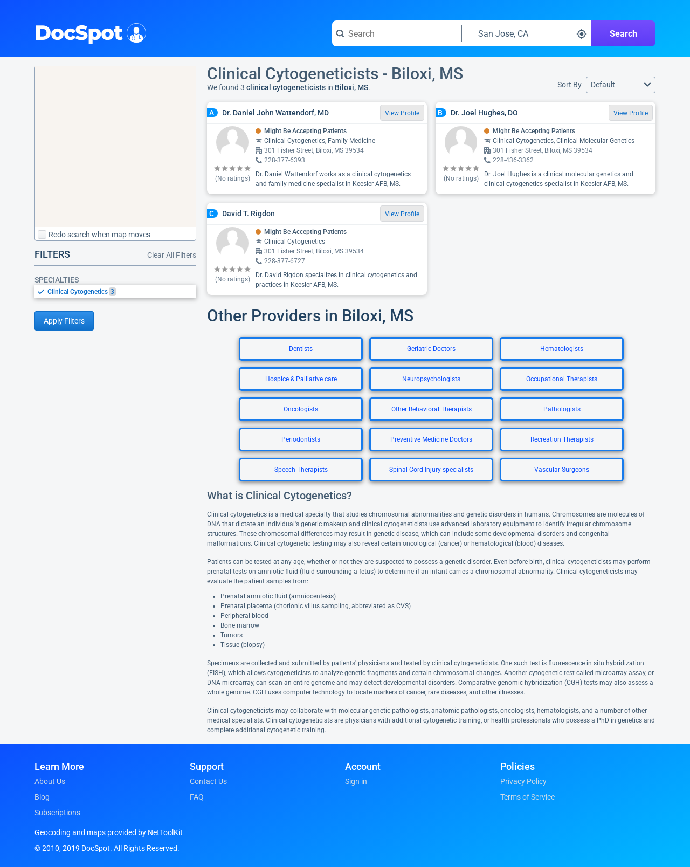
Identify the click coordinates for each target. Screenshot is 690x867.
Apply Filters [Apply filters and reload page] (64, 320)
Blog (42, 797)
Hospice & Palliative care (301, 379)
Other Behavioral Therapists (431, 409)
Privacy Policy (523, 781)
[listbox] (115, 291)
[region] (115, 146)
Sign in (356, 781)
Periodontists (300, 439)
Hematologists (561, 349)
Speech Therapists (301, 469)
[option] (121, 291)
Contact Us (208, 781)
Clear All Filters (171, 255)
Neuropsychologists (431, 379)
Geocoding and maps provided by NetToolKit (108, 832)
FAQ (197, 797)
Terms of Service (527, 797)
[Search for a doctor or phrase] (396, 33)
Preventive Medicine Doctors (431, 439)
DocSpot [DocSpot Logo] (88, 32)
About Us (49, 781)
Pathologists (562, 409)
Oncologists (301, 409)
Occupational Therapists (561, 379)
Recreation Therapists (562, 439)
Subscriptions (57, 812)
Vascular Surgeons (561, 469)
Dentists (301, 349)
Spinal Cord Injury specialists (431, 469)
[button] (621, 85)
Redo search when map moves (94, 234)
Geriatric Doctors (431, 349)
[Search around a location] (526, 33)
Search (623, 34)
